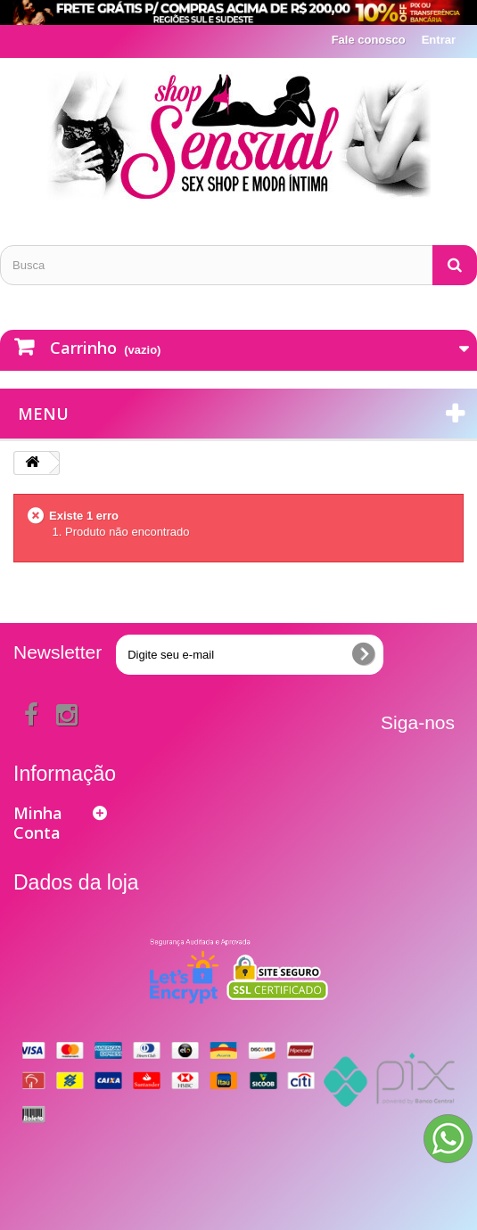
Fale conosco (369, 39)
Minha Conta (37, 822)
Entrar (439, 39)
